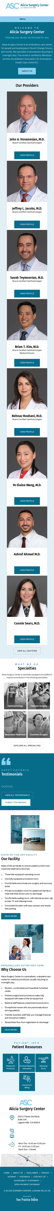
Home (7, 1173)
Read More (11, 916)
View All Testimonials (17, 795)
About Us (27, 71)
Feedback (25, 1177)
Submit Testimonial (16, 802)
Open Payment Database (27, 1185)
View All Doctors (27, 651)
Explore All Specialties (27, 746)
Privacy (45, 1173)
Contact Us (40, 1177)
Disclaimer (32, 1173)
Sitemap (12, 1177)
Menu (26, 19)
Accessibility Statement (26, 1181)
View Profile (27, 155)
